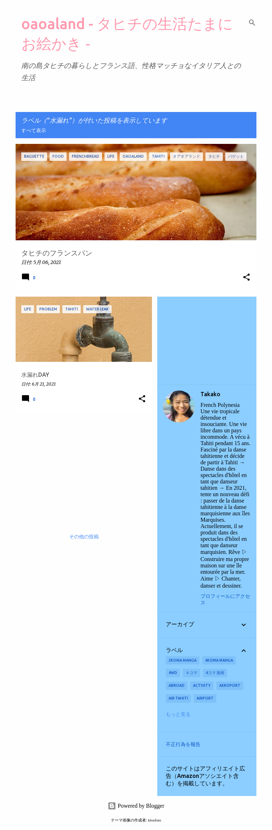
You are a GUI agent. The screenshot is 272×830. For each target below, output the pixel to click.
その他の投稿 (84, 537)
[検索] (252, 22)
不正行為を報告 (183, 744)
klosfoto (154, 820)
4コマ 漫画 (215, 673)
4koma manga (219, 660)
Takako (210, 394)
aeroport (229, 685)
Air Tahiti (178, 698)
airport (205, 698)
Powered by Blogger (136, 806)
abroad (177, 685)
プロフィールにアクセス (225, 599)
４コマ (191, 673)
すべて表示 (33, 131)
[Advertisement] (81, 467)
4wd (173, 673)
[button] (246, 277)
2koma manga (183, 660)
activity (202, 685)
